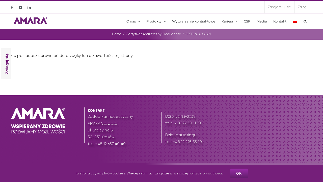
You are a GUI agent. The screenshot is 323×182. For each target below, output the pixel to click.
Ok (239, 173)
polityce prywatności (205, 173)
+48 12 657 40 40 (110, 144)
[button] (305, 21)
